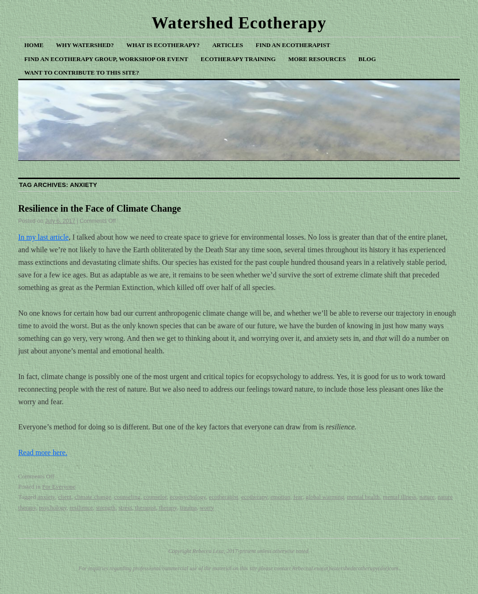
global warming (325, 496)
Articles (227, 44)
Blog (367, 58)
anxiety (46, 496)
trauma (188, 507)
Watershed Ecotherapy (239, 23)
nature (426, 496)
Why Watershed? (85, 44)
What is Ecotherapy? (163, 44)
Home (33, 44)
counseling (127, 496)
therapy (168, 507)
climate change (93, 496)
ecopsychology (188, 496)
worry (207, 507)
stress (125, 507)
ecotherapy (254, 496)
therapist (145, 507)
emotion (280, 496)
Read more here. (42, 452)
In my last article (43, 237)
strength (105, 507)
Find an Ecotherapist (293, 44)
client (64, 496)
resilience (81, 507)
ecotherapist (223, 496)
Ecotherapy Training (238, 58)
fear (297, 496)
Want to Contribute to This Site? (81, 72)
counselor (155, 496)
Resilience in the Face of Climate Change (99, 208)
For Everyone (58, 486)
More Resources (317, 58)
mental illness (399, 496)
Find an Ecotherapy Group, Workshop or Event (106, 58)
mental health (363, 496)
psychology (53, 507)
